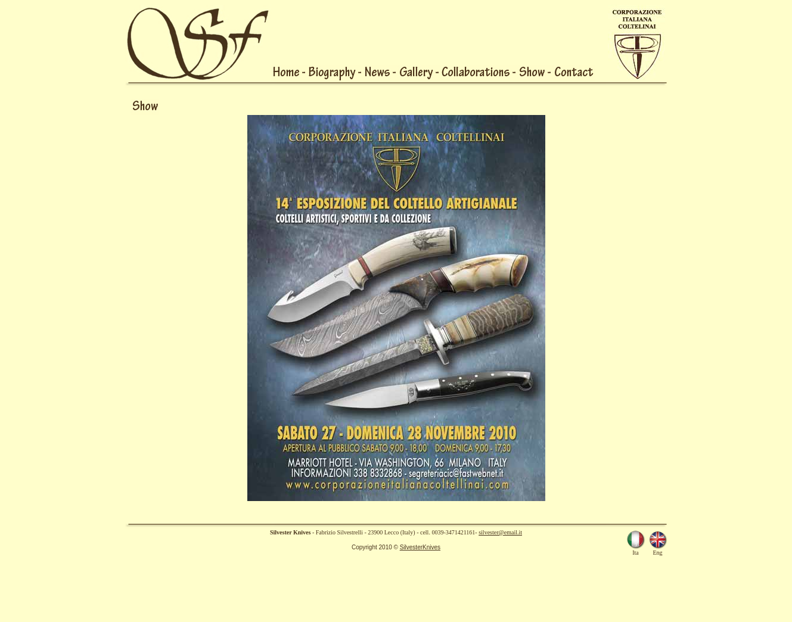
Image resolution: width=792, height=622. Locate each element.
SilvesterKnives (420, 547)
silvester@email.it (500, 532)
